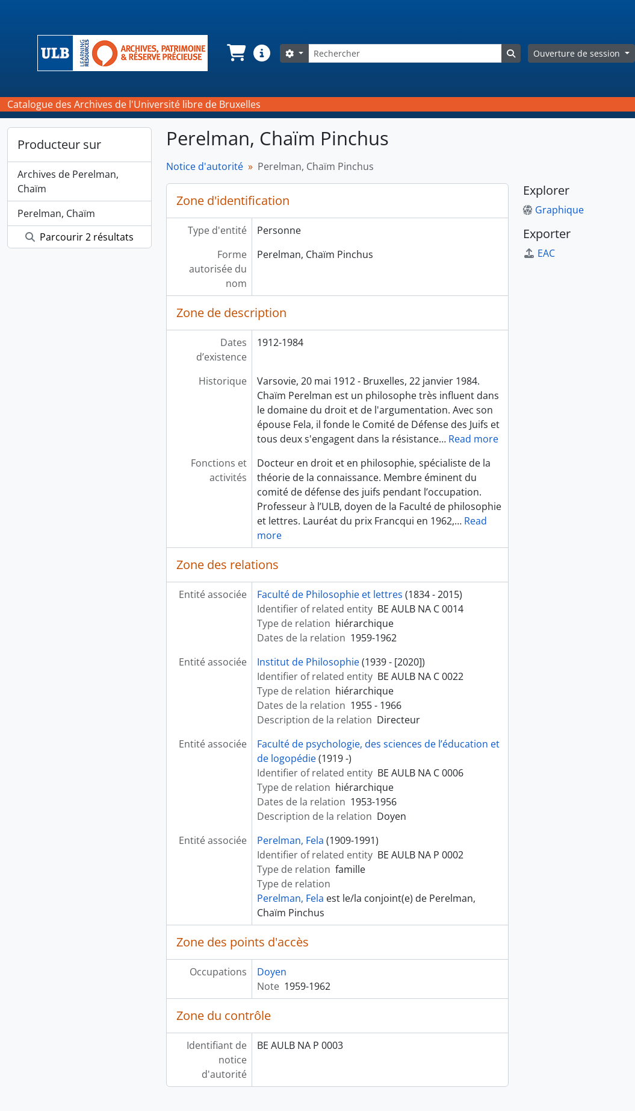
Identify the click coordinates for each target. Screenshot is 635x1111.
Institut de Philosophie (308, 662)
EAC (539, 253)
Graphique (553, 209)
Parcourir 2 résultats (79, 237)
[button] (235, 53)
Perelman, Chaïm (56, 213)
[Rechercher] (405, 53)
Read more (473, 438)
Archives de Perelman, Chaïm (68, 181)
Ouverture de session (577, 53)
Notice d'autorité (204, 166)
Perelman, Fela (290, 840)
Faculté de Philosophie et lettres (330, 594)
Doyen (272, 971)
